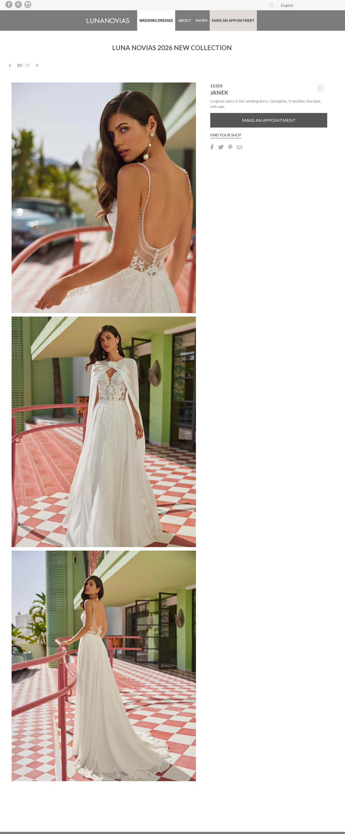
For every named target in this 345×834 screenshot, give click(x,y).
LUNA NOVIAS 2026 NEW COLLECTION (172, 48)
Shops (201, 20)
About (184, 20)
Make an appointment (233, 20)
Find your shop (226, 135)
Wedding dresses (156, 20)
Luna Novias (108, 20)
